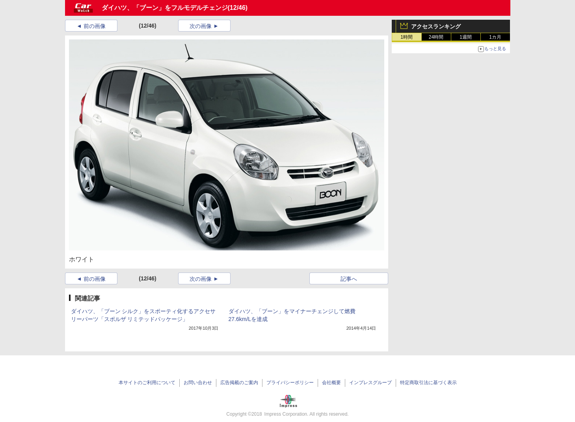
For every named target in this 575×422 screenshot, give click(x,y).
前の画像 (95, 26)
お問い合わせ (198, 382)
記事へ (349, 279)
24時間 (436, 37)
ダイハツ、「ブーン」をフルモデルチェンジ (165, 7)
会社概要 (331, 382)
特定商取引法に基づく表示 (428, 382)
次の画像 (201, 26)
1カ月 (495, 37)
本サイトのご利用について (147, 382)
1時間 (406, 37)
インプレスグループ (370, 382)
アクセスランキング (436, 26)
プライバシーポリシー (290, 382)
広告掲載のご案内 (239, 382)
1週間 (466, 37)
